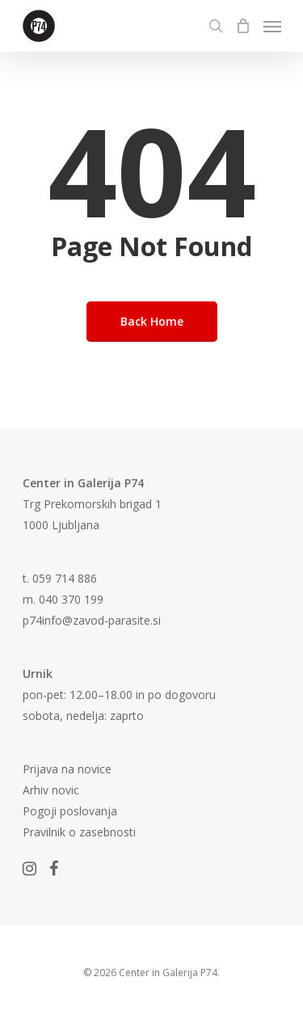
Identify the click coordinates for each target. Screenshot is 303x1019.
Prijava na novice (67, 769)
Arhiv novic (51, 790)
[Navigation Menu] (272, 26)
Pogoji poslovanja (70, 811)
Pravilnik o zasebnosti (79, 832)
